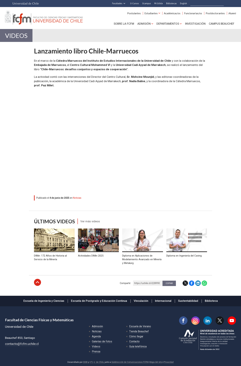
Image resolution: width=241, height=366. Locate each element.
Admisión (144, 23)
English (183, 3)
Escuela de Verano (140, 326)
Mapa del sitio (156, 362)
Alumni (232, 13)
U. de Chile (99, 362)
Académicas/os (172, 13)
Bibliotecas (171, 3)
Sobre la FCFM (124, 23)
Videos (16, 35)
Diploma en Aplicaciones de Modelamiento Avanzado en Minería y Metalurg (142, 259)
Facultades (117, 3)
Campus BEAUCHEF (221, 23)
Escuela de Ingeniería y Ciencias (43, 300)
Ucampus (146, 3)
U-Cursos (134, 3)
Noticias (77, 197)
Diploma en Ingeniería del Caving (184, 255)
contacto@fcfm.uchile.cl (22, 344)
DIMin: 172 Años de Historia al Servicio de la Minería (50, 257)
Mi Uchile (158, 3)
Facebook (191, 283)
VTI (91, 362)
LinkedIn (197, 283)
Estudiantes (151, 13)
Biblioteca (211, 300)
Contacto (134, 341)
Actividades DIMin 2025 (90, 255)
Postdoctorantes (215, 13)
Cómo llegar (136, 336)
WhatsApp (204, 283)
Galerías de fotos (102, 341)
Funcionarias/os (193, 13)
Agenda (96, 336)
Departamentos (167, 23)
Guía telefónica (138, 346)
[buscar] (207, 3)
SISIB (85, 362)
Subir (37, 282)
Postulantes (134, 13)
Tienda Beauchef (139, 331)
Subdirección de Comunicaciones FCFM (129, 362)
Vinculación (141, 300)
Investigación (195, 23)
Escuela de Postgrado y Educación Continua (99, 300)
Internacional (163, 300)
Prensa (96, 351)
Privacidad (169, 362)
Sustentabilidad (188, 300)
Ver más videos (90, 221)
